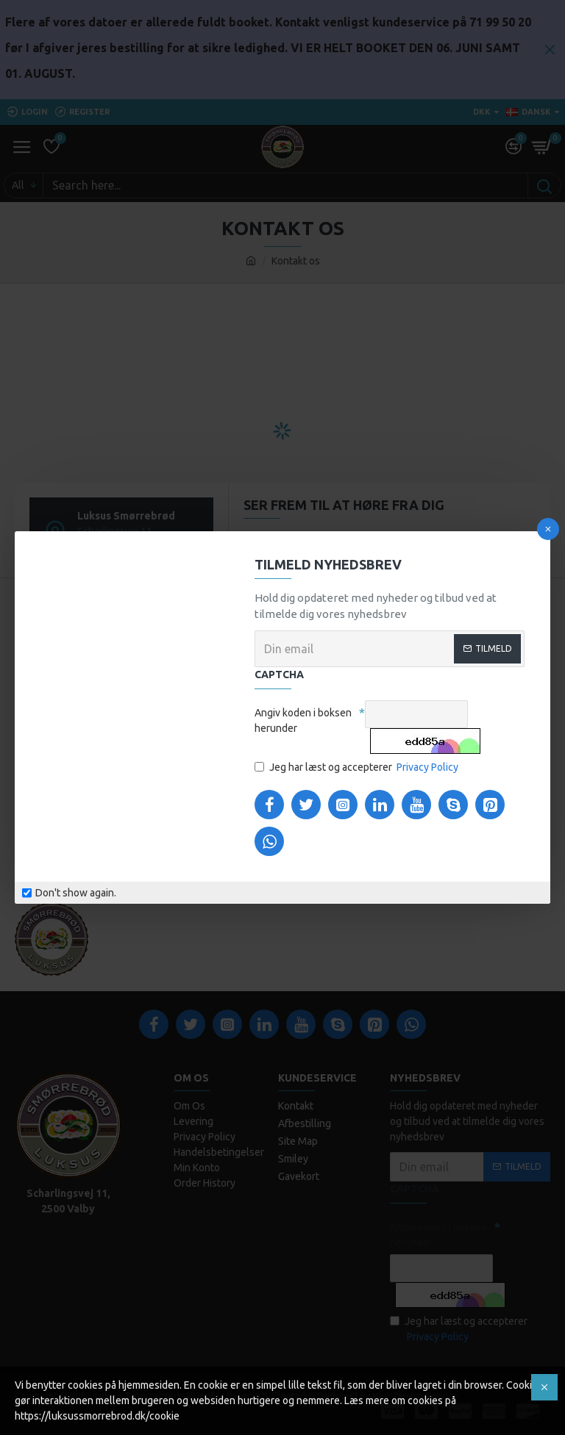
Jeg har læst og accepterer (358, 767)
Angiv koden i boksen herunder (303, 720)
